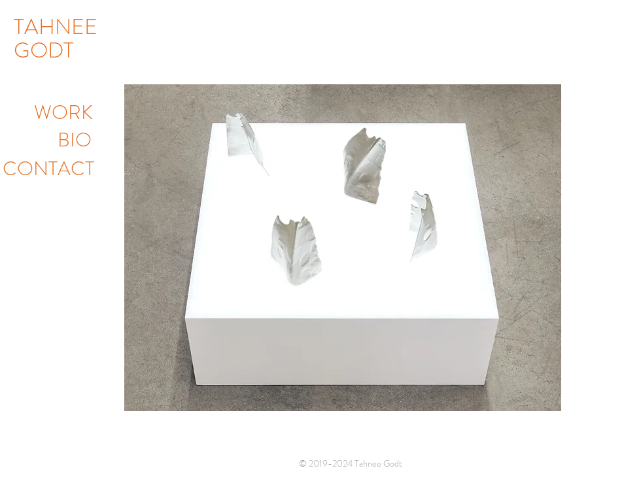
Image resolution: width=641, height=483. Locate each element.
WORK (63, 112)
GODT (44, 50)
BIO (75, 140)
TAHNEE (55, 26)
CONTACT (48, 168)
